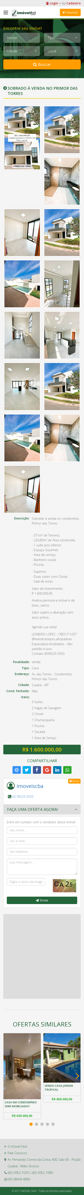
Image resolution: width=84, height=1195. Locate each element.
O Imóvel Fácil (17, 1146)
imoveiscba (30, 785)
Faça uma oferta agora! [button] (32, 809)
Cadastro (73, 3)
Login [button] (53, 3)
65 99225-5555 (23, 796)
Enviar (42, 900)
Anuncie (70, 12)
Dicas (74, 781)
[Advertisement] (42, 956)
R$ (22, 1116)
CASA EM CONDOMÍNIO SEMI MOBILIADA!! (21, 1104)
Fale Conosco (17, 1153)
